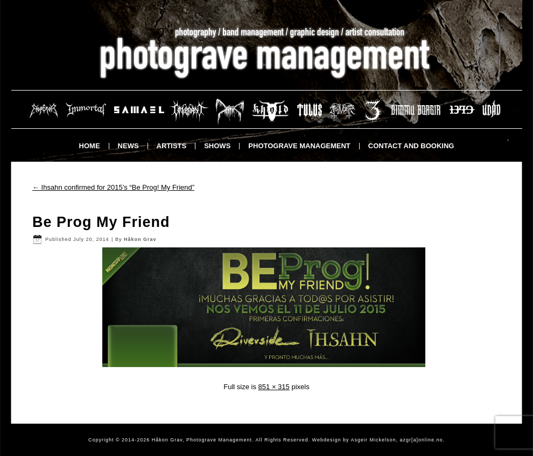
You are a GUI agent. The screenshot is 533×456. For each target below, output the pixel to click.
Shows (217, 146)
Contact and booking (411, 146)
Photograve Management (299, 146)
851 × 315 (274, 387)
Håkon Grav (140, 239)
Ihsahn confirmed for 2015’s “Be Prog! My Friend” (113, 187)
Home (89, 146)
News (128, 146)
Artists (172, 146)
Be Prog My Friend (101, 222)
